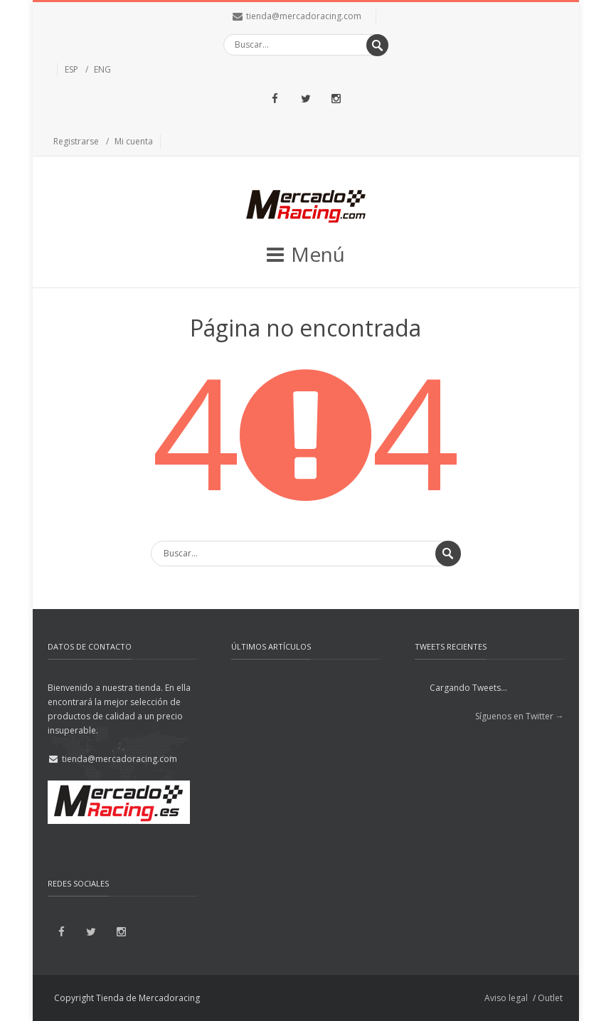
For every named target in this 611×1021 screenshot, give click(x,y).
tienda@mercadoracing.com (303, 16)
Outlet (550, 998)
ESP (71, 69)
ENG (102, 69)
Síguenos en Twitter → (519, 716)
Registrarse (76, 141)
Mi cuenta (134, 141)
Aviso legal (506, 998)
